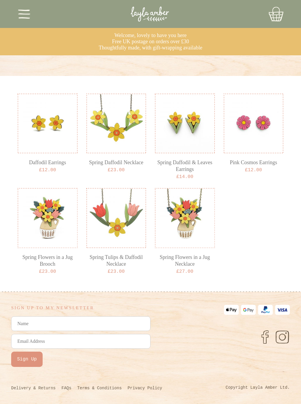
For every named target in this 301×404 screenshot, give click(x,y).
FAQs (66, 388)
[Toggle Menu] (24, 14)
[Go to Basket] (276, 14)
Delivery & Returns (33, 388)
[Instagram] (282, 337)
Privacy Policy (145, 388)
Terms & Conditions (99, 388)
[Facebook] (264, 337)
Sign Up (27, 359)
